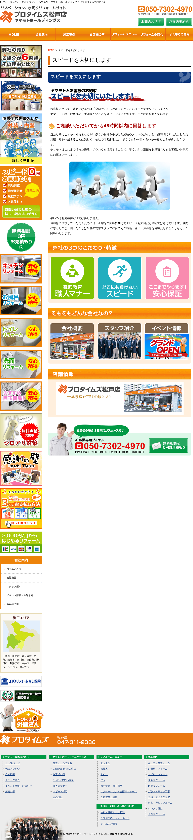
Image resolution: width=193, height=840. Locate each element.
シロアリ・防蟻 (109, 793)
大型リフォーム (156, 810)
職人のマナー (60, 781)
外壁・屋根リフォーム (160, 798)
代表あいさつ (14, 565)
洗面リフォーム (156, 776)
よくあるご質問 (109, 819)
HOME (51, 50)
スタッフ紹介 (14, 583)
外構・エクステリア (159, 793)
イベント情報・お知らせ (20, 592)
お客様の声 (13, 601)
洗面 (103, 776)
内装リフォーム (156, 781)
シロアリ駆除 (155, 804)
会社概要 (11, 574)
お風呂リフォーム (157, 764)
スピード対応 (60, 787)
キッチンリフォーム (159, 759)
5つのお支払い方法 (63, 776)
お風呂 (104, 764)
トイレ (104, 770)
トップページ (12, 759)
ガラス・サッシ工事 (159, 787)
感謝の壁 (10, 787)
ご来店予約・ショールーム (115, 814)
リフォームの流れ (62, 759)
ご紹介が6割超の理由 (64, 764)
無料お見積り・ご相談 (113, 808)
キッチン (105, 759)
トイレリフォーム (157, 770)
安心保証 (58, 793)
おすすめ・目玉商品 (111, 781)
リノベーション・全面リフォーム (119, 787)
